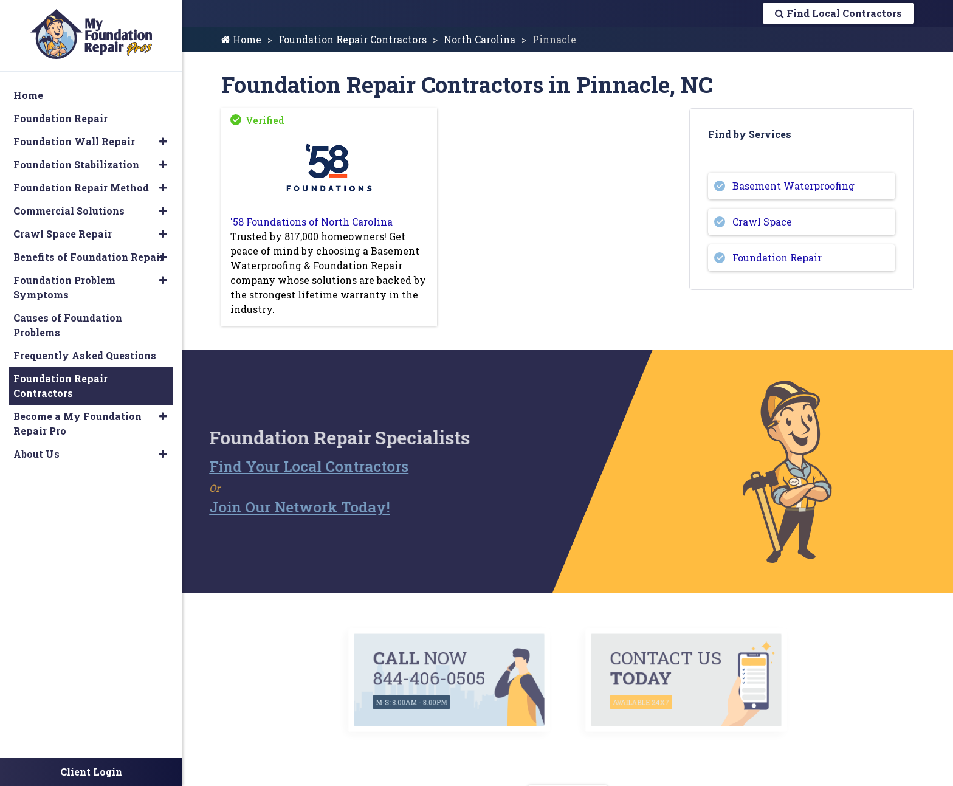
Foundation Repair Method (81, 187)
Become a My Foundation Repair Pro (77, 423)
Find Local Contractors (838, 13)
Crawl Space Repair (62, 233)
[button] (163, 142)
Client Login (91, 771)
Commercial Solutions (69, 210)
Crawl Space (762, 221)
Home (241, 39)
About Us (36, 453)
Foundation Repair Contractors (352, 39)
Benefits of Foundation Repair (88, 256)
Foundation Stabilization (76, 164)
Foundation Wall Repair (74, 141)
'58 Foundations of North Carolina (311, 221)
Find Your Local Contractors (285, 466)
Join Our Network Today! (275, 507)
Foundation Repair (777, 257)
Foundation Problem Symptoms (64, 287)
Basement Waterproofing (793, 185)
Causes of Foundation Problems (67, 325)
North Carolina (479, 39)
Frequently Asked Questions (84, 355)
